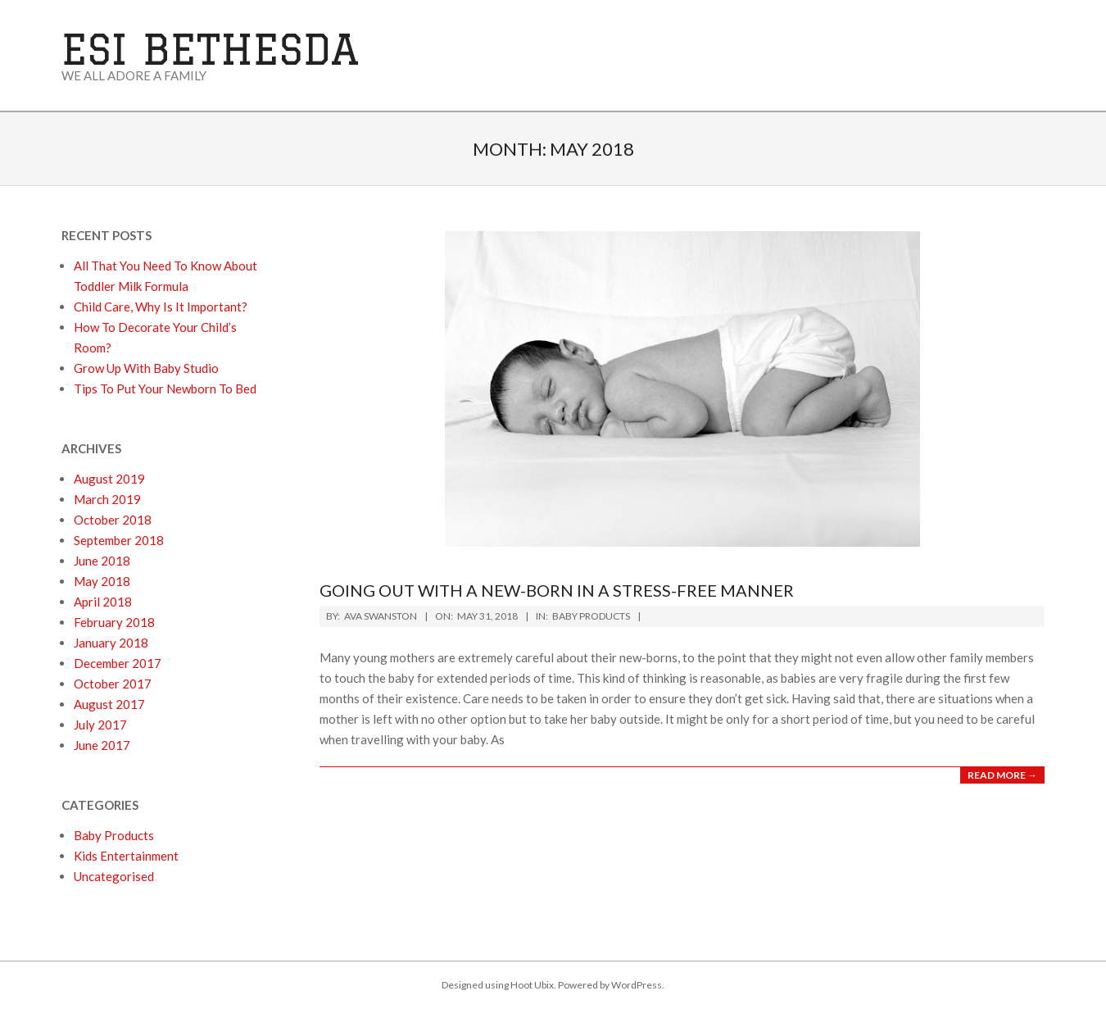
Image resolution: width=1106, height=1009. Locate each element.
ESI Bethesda (210, 48)
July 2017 (100, 724)
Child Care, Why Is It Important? (160, 306)
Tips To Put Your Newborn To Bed (165, 388)
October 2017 (113, 683)
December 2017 (117, 663)
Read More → (1002, 775)
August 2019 (109, 478)
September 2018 (119, 540)
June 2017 (102, 745)
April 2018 (103, 601)
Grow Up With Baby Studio (146, 368)
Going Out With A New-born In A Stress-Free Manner (557, 590)
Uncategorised (114, 876)
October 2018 (113, 519)
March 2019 (107, 499)
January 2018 (111, 642)
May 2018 (102, 581)
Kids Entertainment (126, 855)
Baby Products (591, 616)
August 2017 (109, 704)
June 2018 (102, 560)
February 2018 (114, 622)
